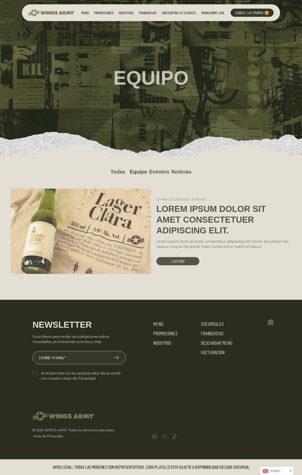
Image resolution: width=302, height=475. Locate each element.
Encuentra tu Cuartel (179, 12)
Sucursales (212, 324)
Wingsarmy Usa (213, 12)
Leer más (178, 261)
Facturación (213, 352)
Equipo (138, 172)
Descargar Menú (217, 343)
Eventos (159, 172)
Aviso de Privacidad (79, 379)
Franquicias (148, 12)
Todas (118, 172)
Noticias (181, 172)
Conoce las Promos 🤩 (252, 12)
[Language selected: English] (276, 471)
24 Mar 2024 (167, 199)
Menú (85, 12)
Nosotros (126, 12)
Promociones (104, 12)
